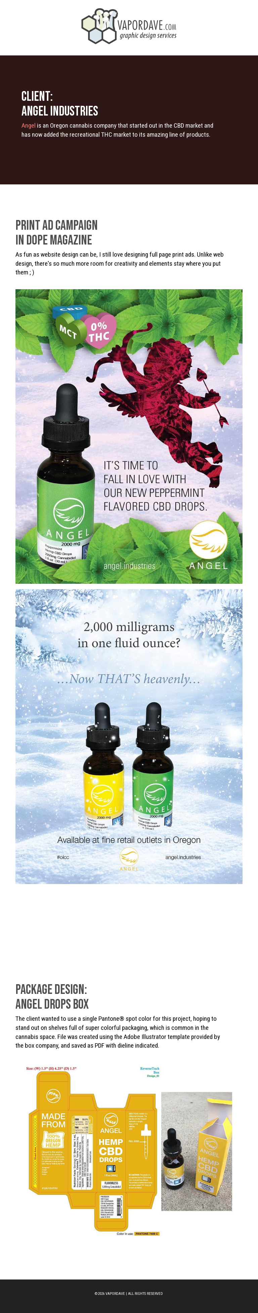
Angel (29, 125)
